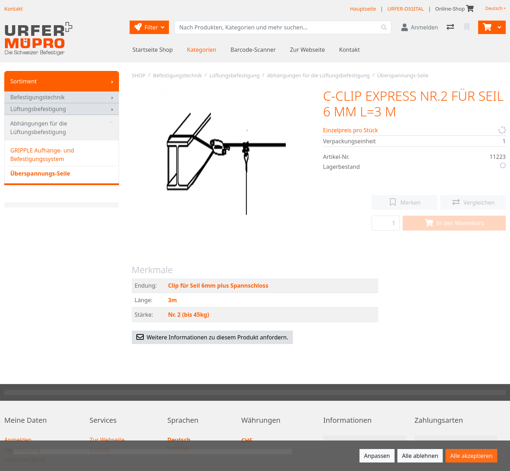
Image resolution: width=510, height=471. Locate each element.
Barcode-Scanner (253, 50)
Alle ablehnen (420, 456)
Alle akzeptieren (471, 456)
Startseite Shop (152, 50)
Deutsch (494, 8)
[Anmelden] (419, 27)
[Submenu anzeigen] (112, 81)
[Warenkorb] (486, 27)
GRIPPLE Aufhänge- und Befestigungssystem (42, 154)
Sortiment (23, 81)
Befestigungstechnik (37, 97)
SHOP (139, 75)
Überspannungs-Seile (40, 173)
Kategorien (201, 50)
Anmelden (18, 440)
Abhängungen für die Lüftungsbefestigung (61, 127)
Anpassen (377, 456)
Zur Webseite (307, 50)
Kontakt (349, 50)
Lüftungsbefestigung (38, 109)
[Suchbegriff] (276, 27)
